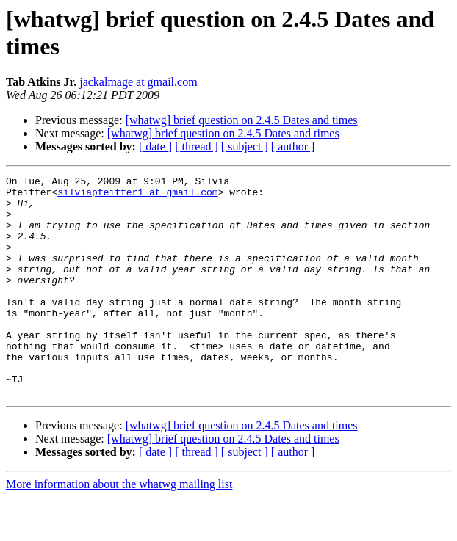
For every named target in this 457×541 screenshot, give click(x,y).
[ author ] (293, 146)
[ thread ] (196, 146)
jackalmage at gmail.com (138, 82)
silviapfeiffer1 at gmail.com (137, 196)
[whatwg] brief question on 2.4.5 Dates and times (242, 120)
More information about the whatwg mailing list (119, 528)
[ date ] (155, 146)
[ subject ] (244, 146)
